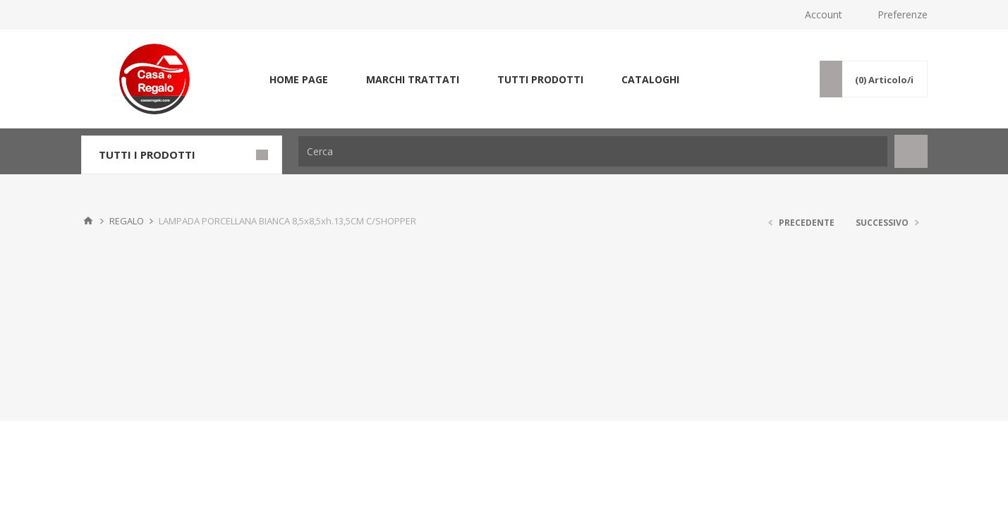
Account (823, 14)
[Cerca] (592, 151)
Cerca (911, 151)
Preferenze (903, 14)
